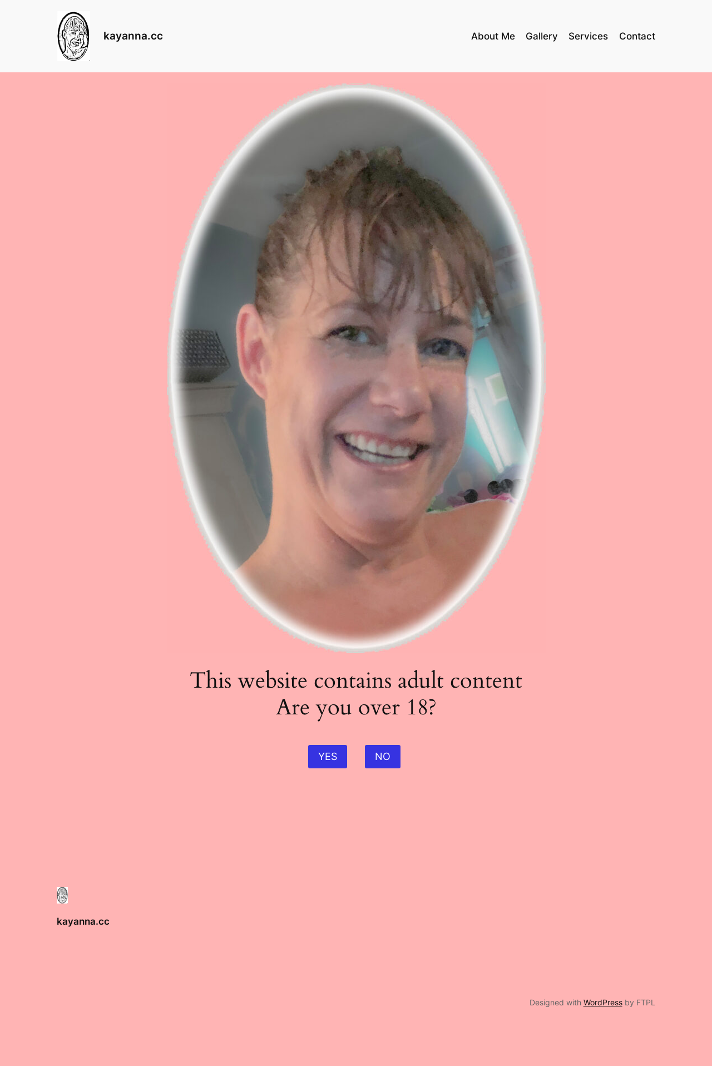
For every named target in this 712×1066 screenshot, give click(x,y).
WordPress (603, 1002)
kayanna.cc (133, 35)
